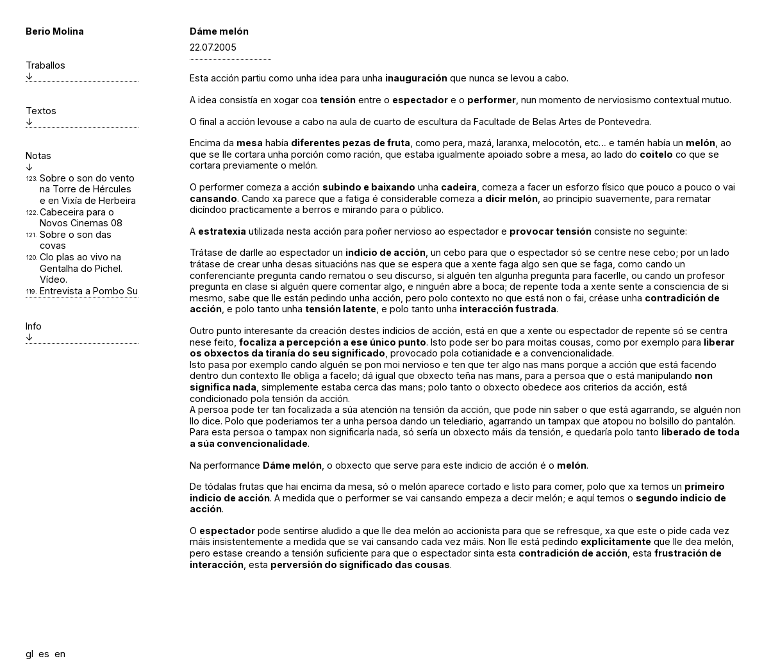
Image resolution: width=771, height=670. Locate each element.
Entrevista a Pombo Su (89, 290)
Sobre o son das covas (76, 240)
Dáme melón (219, 31)
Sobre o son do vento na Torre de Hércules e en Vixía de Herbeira (88, 189)
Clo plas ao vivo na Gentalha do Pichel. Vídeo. (81, 268)
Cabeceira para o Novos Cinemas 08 (81, 217)
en (59, 653)
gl (29, 653)
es (43, 653)
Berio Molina (55, 31)
